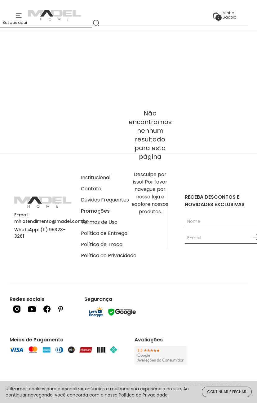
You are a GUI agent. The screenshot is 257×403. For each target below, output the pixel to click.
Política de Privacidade (108, 255)
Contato (91, 188)
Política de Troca (101, 244)
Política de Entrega (104, 233)
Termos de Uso (99, 222)
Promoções (95, 210)
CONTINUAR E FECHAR (226, 391)
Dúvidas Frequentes (105, 199)
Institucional (95, 177)
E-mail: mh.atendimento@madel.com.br (51, 218)
